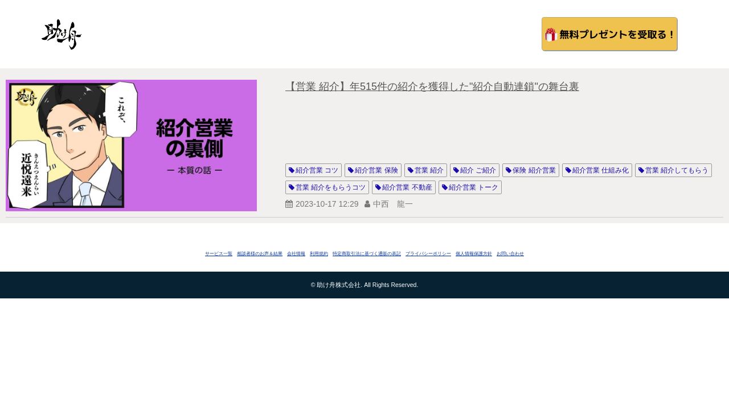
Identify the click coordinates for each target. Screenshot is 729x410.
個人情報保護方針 (474, 253)
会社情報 (296, 253)
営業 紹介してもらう (676, 170)
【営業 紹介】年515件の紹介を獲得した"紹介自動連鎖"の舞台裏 (432, 86)
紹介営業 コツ (317, 170)
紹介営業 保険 (376, 170)
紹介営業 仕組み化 (600, 170)
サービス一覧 (218, 253)
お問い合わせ (510, 253)
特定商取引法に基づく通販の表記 (367, 253)
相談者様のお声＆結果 (259, 253)
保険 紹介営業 (534, 170)
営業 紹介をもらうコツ (331, 187)
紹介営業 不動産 (407, 187)
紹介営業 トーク (473, 187)
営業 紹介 (429, 170)
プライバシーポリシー (428, 253)
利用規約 (319, 253)
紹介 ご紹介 (478, 170)
